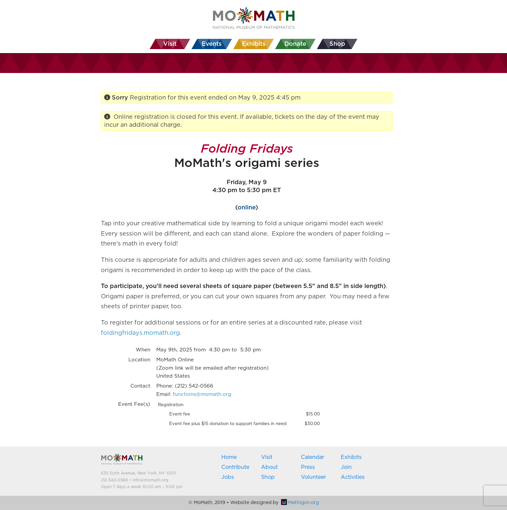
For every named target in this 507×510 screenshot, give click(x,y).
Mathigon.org (300, 502)
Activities (353, 477)
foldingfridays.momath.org (140, 333)
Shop (268, 477)
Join (346, 467)
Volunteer (313, 477)
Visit (266, 457)
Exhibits (351, 457)
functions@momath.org (202, 394)
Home (229, 457)
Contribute (235, 467)
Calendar (312, 457)
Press (308, 467)
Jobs (227, 477)
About (269, 467)
